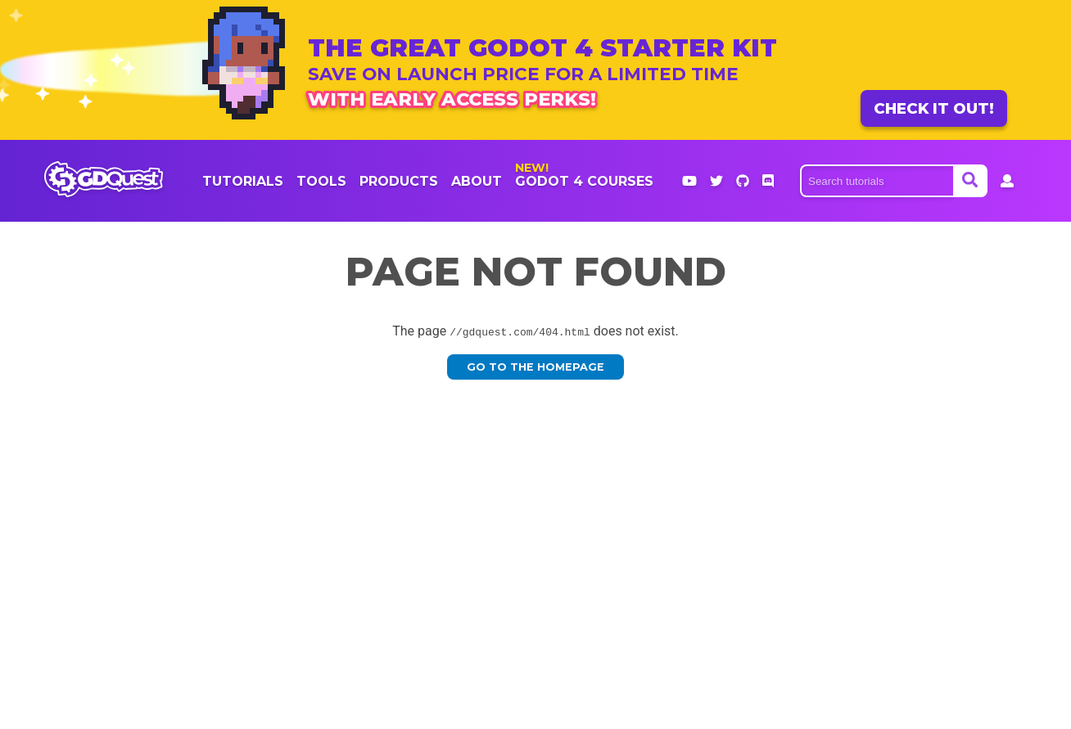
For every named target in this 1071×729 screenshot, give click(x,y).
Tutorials (242, 181)
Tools (321, 181)
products (398, 181)
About (476, 181)
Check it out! (934, 108)
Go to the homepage (535, 367)
